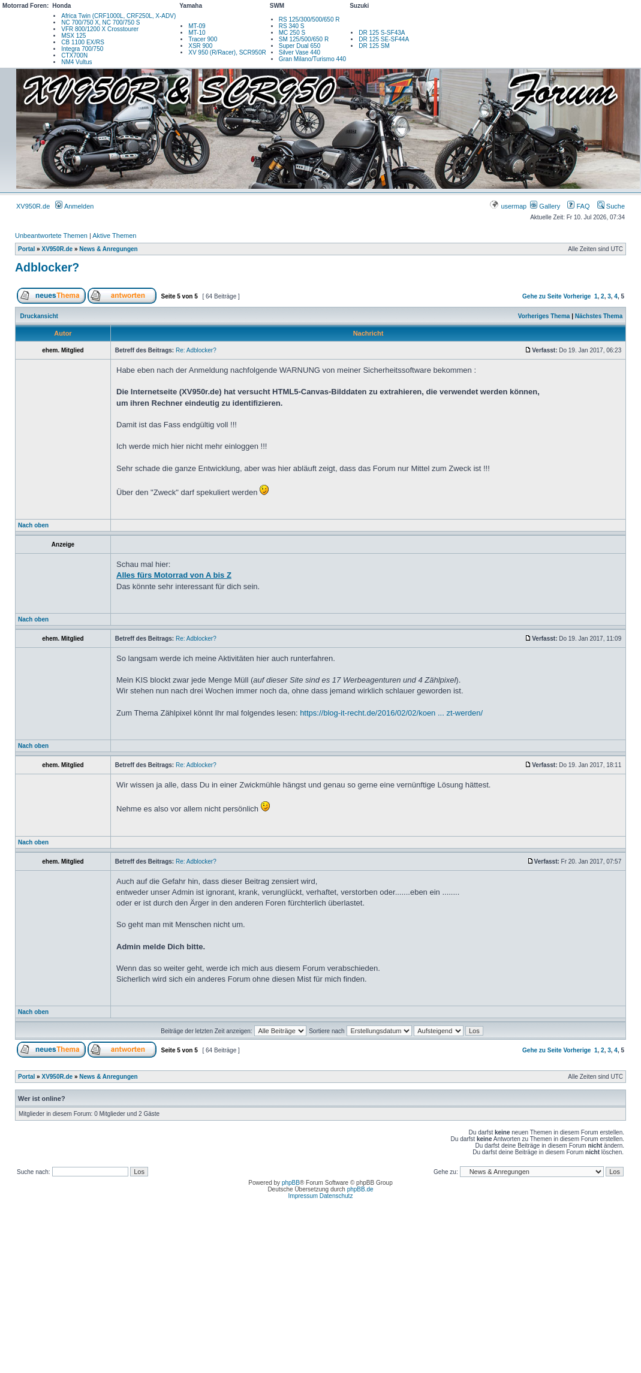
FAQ (578, 206)
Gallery (545, 206)
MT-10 (196, 32)
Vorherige (577, 296)
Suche (611, 206)
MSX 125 (73, 35)
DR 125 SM (374, 46)
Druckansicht (39, 316)
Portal (26, 249)
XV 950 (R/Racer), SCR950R (227, 52)
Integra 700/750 (82, 49)
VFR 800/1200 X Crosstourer (100, 29)
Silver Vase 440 (299, 52)
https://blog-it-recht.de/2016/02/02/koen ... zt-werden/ (391, 712)
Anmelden (74, 206)
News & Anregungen (108, 249)
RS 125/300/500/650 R (309, 19)
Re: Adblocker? (196, 350)
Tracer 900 (202, 39)
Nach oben (33, 525)
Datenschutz (336, 1196)
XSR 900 (200, 46)
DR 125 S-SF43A (382, 32)
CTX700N (74, 55)
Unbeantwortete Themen (51, 235)
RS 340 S (292, 26)
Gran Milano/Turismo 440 (312, 59)
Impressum (303, 1196)
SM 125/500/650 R (304, 39)
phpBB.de (360, 1189)
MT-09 (196, 26)
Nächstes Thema (598, 316)
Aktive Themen (114, 235)
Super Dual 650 (300, 46)
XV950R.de (33, 206)
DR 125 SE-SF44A (384, 39)
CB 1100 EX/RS (82, 42)
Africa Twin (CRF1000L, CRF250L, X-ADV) (118, 16)
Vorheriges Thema (544, 316)
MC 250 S (292, 32)
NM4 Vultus (76, 62)
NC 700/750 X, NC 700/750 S (100, 22)
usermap (508, 206)
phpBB (291, 1182)
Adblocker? (47, 267)
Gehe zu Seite (542, 296)
